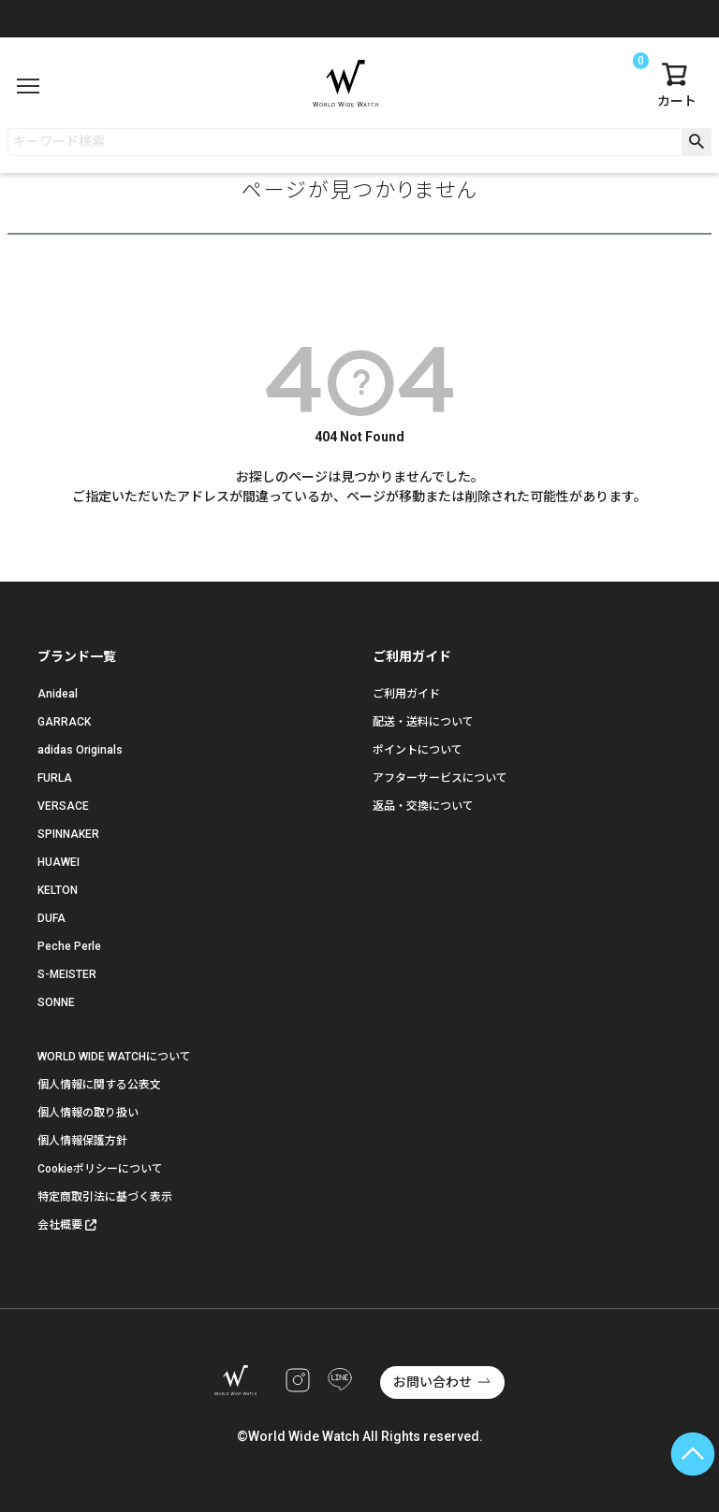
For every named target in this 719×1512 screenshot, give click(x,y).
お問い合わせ (432, 1382)
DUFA (51, 918)
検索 (696, 142)
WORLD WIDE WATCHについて (114, 1056)
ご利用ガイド (406, 693)
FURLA (54, 778)
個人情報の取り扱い (88, 1112)
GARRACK (64, 721)
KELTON (57, 890)
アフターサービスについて (440, 778)
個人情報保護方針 (82, 1140)
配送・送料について (423, 721)
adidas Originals (80, 749)
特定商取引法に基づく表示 (104, 1196)
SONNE (56, 1002)
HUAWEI (58, 862)
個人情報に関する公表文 (99, 1084)
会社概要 (59, 1224)
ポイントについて (417, 749)
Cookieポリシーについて (100, 1168)
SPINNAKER (68, 834)
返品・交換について (423, 806)
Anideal (57, 693)
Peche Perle (69, 946)
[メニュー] (28, 86)
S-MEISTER (66, 974)
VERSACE (63, 806)
